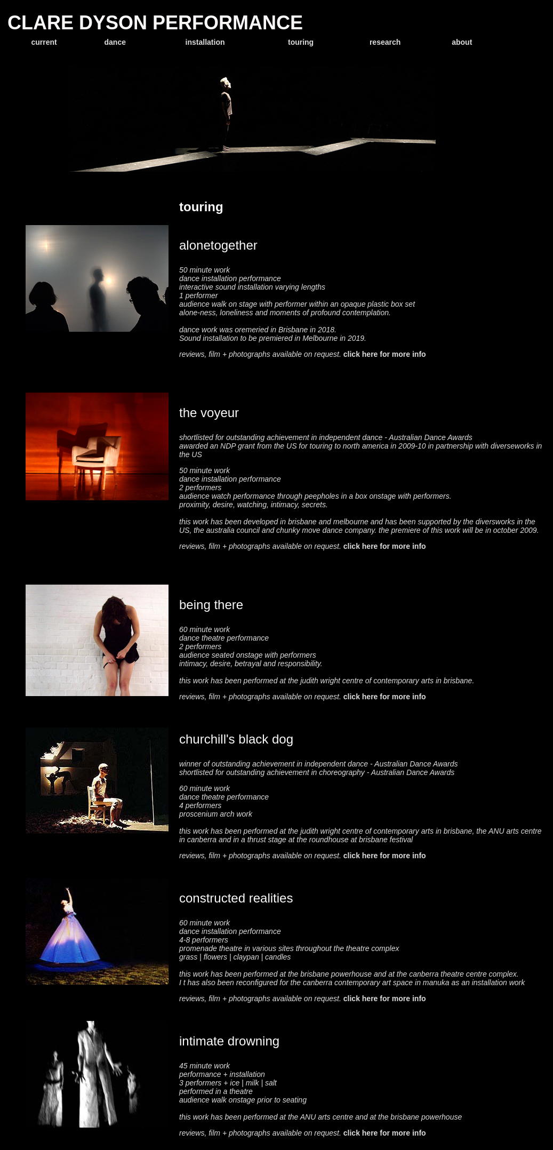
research (385, 42)
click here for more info (384, 354)
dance (115, 42)
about (462, 42)
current (44, 42)
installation (205, 42)
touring (301, 42)
